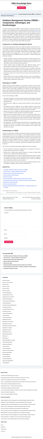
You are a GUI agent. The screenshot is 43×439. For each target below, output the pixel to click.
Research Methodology (7, 352)
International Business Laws (8, 309)
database (36, 30)
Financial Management (7, 292)
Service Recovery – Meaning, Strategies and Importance (15, 171)
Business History (6, 288)
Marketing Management (7, 334)
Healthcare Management (7, 298)
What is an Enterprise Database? (10, 184)
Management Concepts (7, 323)
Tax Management (6, 362)
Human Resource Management (9, 301)
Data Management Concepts (21, 192)
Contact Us (3, 431)
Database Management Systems (34, 192)
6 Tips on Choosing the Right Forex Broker (9, 394)
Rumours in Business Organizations (8, 392)
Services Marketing (6, 356)
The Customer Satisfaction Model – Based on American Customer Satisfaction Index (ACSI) (19, 390)
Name (5, 230)
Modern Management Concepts (9, 340)
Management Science (7, 329)
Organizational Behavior (7, 344)
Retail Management (6, 354)
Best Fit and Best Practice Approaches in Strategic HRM (17, 408)
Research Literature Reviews (8, 350)
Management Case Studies (8, 321)
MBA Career (5, 336)
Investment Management (7, 313)
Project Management (7, 348)
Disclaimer (3, 427)
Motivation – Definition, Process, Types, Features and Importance (18, 416)
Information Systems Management (11, 14)
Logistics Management (7, 317)
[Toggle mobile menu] (21, 7)
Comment (6, 212)
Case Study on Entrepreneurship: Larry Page (9, 375)
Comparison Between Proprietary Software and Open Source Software (18, 178)
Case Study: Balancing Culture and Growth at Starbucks (18, 418)
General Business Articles (8, 294)
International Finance (7, 311)
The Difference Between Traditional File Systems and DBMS (16, 169)
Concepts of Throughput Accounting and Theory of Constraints (13, 379)
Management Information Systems (9, 325)
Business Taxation (6, 290)
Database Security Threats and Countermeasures (13, 173)
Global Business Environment (8, 296)
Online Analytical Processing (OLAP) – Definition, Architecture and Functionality (20, 180)
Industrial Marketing (6, 303)
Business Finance (6, 286)
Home (2, 14)
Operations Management (7, 342)
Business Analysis (6, 280)
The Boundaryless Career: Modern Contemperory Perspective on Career (15, 377)
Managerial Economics (7, 331)
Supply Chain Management (8, 360)
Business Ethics (6, 284)
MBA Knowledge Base (21, 3)
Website (5, 238)
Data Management (11, 192)
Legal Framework (6, 315)
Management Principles (7, 327)
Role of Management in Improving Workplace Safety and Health (21, 400)
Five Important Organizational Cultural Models (10, 387)
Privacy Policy (3, 429)
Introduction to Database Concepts (11, 182)
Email (5, 234)
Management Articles (7, 319)
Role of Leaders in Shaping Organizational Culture (10, 383)
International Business (7, 307)
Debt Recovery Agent (8, 176)
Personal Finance (6, 346)
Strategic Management (7, 358)
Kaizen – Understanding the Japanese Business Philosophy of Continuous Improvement (18, 381)
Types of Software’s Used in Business (11, 175)
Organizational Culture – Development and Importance (11, 385)
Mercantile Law (6, 338)
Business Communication (8, 282)
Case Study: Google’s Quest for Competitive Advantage (19, 412)
